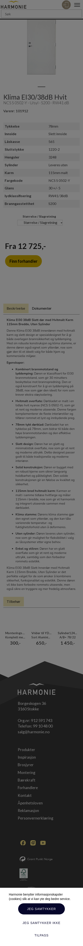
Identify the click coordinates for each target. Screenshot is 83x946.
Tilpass (42, 935)
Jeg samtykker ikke (41, 923)
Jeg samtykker (41, 909)
